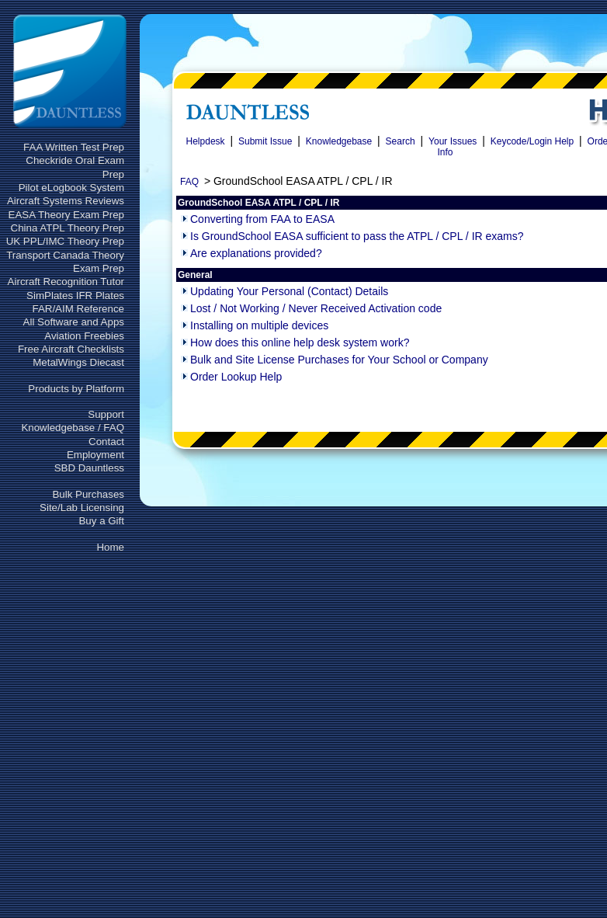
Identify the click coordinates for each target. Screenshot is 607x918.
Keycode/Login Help (532, 141)
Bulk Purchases (88, 494)
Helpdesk (205, 141)
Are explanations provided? (256, 253)
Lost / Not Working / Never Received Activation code (316, 308)
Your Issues (452, 141)
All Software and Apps (73, 322)
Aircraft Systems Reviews (65, 201)
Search (400, 141)
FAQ (189, 181)
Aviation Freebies (84, 336)
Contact (106, 441)
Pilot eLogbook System (71, 187)
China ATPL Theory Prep (67, 228)
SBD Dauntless (89, 468)
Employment (95, 455)
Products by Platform (76, 389)
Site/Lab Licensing (82, 507)
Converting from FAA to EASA (262, 219)
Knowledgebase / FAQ (72, 427)
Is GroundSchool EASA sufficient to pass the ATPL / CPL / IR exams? (357, 236)
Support (106, 414)
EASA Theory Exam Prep (66, 215)
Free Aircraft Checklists (71, 349)
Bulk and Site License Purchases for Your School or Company (339, 359)
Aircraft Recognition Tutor (66, 281)
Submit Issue (265, 141)
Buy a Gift (101, 521)
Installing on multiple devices (259, 325)
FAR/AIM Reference (78, 309)
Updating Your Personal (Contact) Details (289, 291)
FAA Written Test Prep (73, 147)
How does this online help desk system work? (299, 342)
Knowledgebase (339, 141)
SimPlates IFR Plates (75, 295)
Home (110, 547)
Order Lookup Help (236, 376)
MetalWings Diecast (78, 362)
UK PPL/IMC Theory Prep (65, 241)
